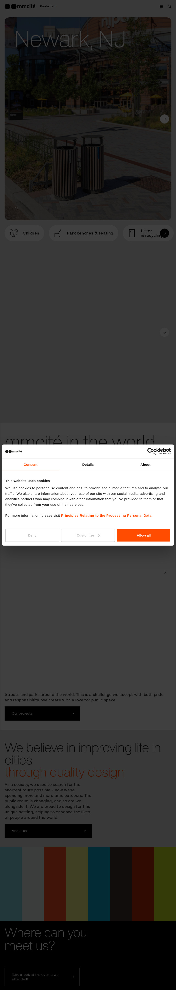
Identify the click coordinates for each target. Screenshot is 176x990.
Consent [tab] (31, 464)
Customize (88, 535)
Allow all (144, 535)
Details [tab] (88, 464)
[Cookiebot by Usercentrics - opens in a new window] (151, 451)
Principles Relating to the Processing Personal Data (106, 515)
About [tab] (145, 464)
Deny (32, 535)
